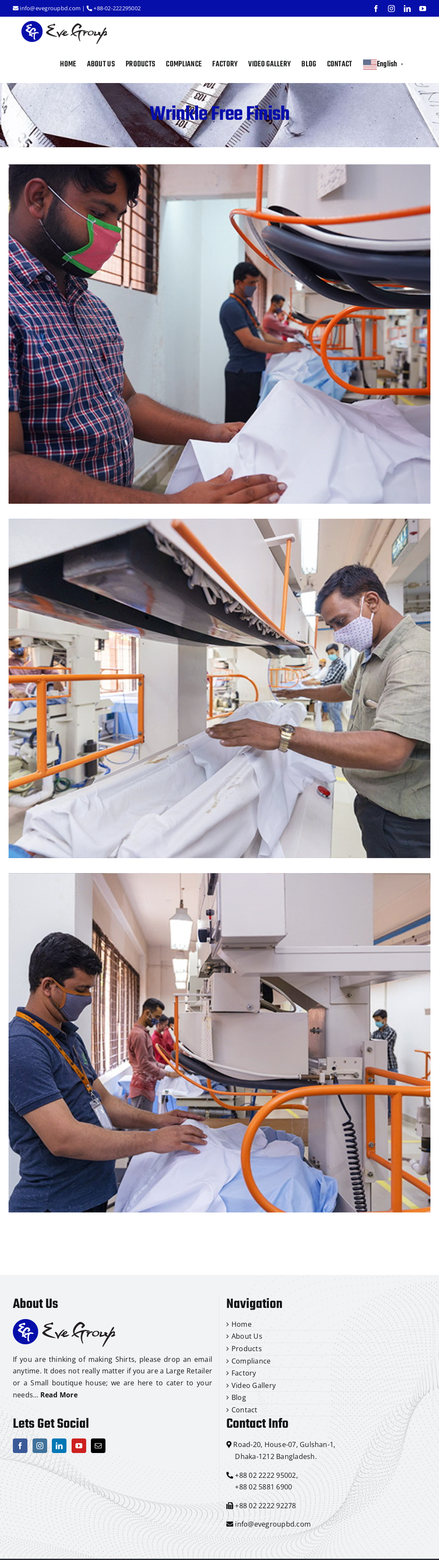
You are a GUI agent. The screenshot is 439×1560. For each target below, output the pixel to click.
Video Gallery (254, 1385)
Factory (244, 1373)
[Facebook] (20, 1445)
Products (247, 1348)
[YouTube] (79, 1445)
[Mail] (98, 1445)
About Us (247, 1336)
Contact (245, 1409)
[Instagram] (40, 1445)
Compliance (251, 1361)
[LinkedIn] (59, 1445)
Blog (239, 1397)
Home (242, 1324)
